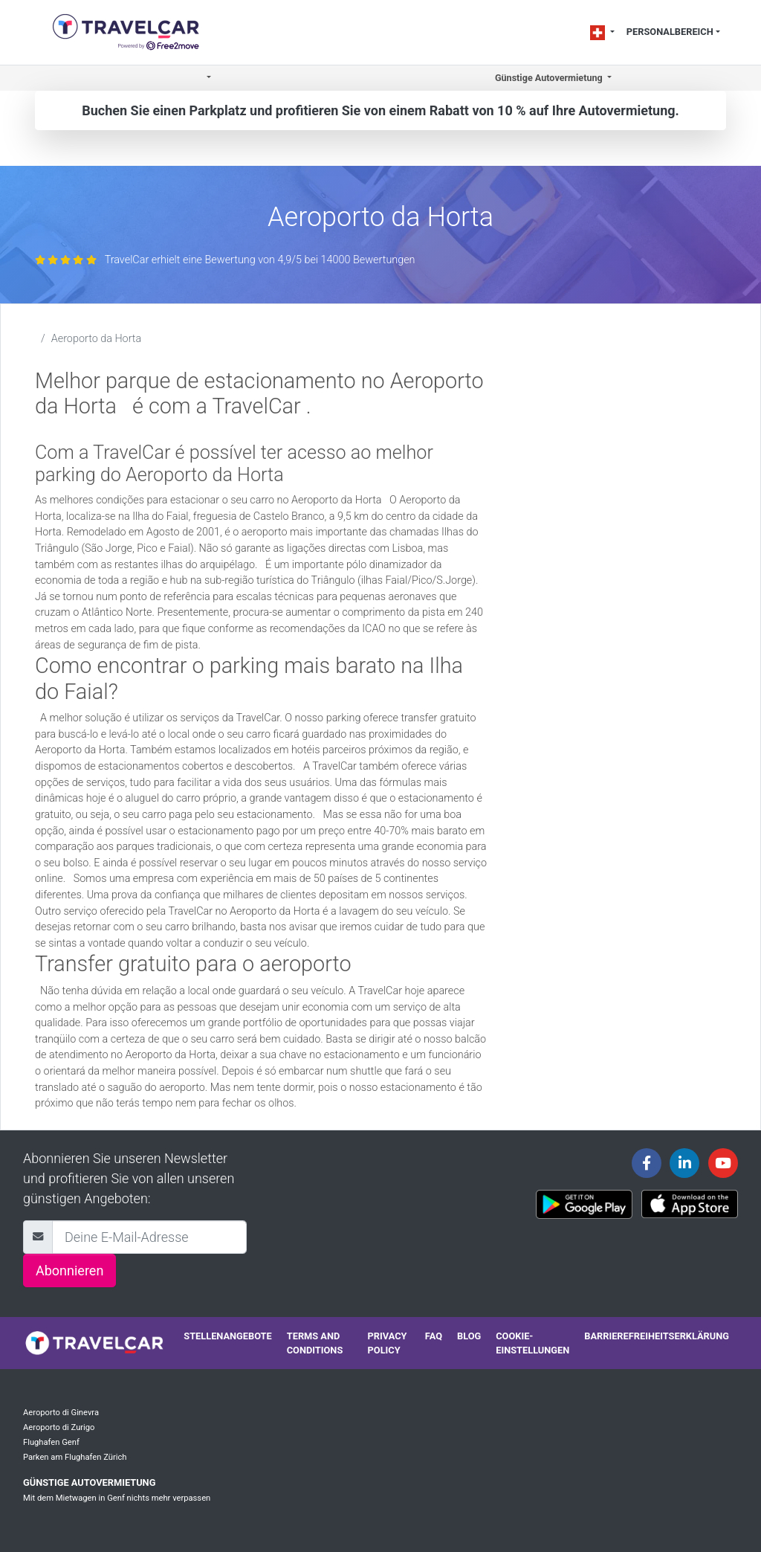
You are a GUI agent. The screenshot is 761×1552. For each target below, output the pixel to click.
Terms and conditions (315, 1343)
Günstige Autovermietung (89, 1482)
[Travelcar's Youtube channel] (723, 1163)
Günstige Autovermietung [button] (550, 77)
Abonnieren (69, 1270)
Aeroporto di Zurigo (58, 1427)
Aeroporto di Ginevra (61, 1412)
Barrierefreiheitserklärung (656, 1336)
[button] (207, 78)
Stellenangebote (227, 1336)
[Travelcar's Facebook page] (646, 1163)
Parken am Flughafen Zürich (75, 1457)
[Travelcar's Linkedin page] (684, 1163)
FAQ (433, 1336)
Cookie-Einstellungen (532, 1343)
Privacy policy (387, 1343)
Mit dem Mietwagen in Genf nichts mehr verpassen (116, 1498)
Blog (469, 1336)
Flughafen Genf (51, 1442)
